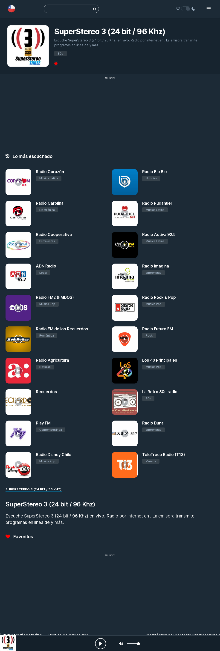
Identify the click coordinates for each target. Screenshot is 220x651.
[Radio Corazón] (18, 182)
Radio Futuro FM (157, 329)
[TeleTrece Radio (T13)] (125, 465)
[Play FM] (18, 433)
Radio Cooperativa (54, 234)
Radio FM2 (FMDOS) (55, 297)
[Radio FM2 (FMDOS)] (18, 308)
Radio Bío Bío (154, 171)
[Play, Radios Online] (100, 643)
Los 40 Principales (159, 360)
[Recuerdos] (18, 402)
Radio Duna (153, 423)
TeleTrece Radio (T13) (163, 454)
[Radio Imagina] (125, 276)
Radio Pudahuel (157, 203)
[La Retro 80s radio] (125, 402)
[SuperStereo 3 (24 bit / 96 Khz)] (8, 643)
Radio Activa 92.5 (159, 234)
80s (60, 53)
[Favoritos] (56, 64)
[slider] (133, 644)
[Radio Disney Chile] (18, 465)
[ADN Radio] (18, 276)
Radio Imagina (155, 266)
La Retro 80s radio (159, 391)
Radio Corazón (50, 171)
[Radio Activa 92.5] (125, 245)
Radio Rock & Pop (159, 297)
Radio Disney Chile (53, 454)
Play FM (43, 423)
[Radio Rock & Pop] (125, 308)
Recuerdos (46, 391)
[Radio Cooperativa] (18, 245)
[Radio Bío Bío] (125, 182)
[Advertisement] (110, 591)
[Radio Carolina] (18, 214)
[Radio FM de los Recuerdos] (18, 339)
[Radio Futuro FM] (125, 339)
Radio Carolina (50, 203)
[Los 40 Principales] (125, 371)
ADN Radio (46, 266)
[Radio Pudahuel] (125, 214)
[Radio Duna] (125, 433)
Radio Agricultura (52, 360)
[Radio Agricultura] (18, 371)
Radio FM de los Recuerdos (62, 329)
